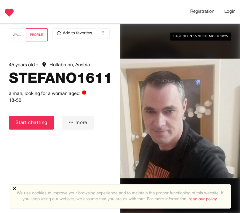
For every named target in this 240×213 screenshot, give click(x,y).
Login (229, 11)
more (77, 122)
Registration (202, 11)
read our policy (203, 199)
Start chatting (31, 123)
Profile (36, 34)
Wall (17, 34)
